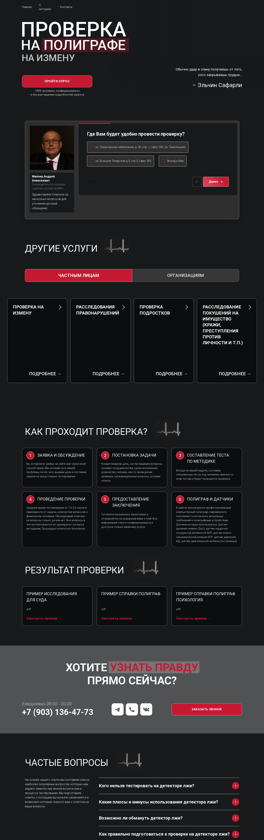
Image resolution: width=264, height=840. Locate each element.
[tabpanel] (132, 338)
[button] (207, 690)
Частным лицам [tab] (78, 275)
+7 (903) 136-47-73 (57, 693)
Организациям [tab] (185, 275)
